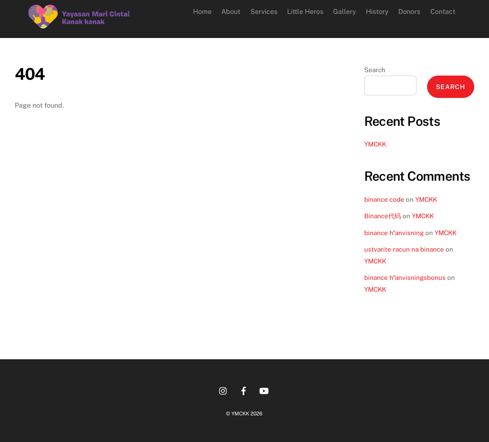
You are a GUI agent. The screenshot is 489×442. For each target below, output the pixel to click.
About (230, 12)
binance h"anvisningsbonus (405, 277)
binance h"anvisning (394, 232)
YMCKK (375, 144)
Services (263, 12)
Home (202, 12)
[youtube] (263, 389)
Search (374, 69)
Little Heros (305, 12)
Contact (442, 12)
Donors (409, 12)
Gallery (344, 12)
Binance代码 (382, 216)
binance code (384, 199)
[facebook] (243, 389)
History (377, 12)
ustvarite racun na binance (404, 249)
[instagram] (223, 389)
